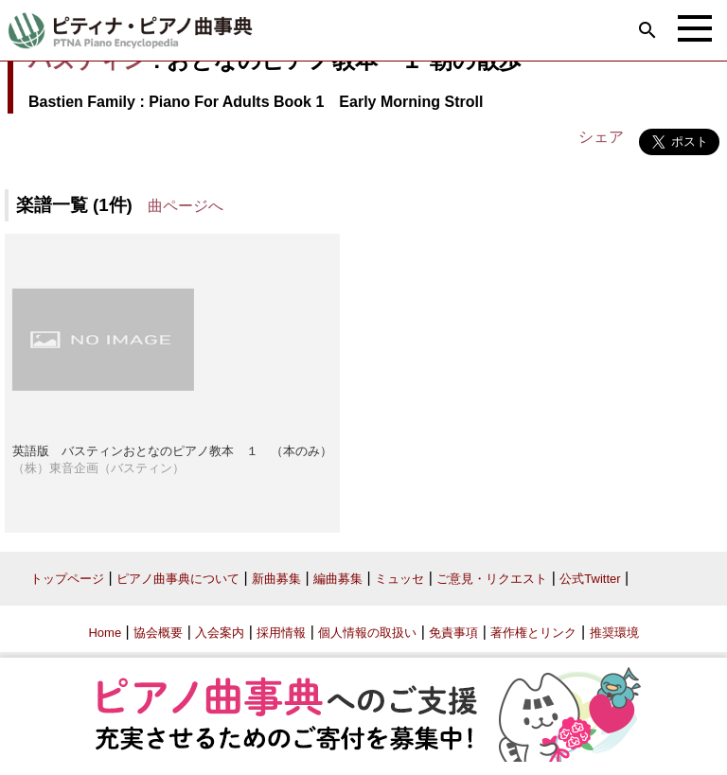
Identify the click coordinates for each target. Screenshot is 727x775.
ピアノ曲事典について (177, 579)
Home (104, 632)
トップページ (67, 579)
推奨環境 (614, 632)
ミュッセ (399, 579)
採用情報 (281, 632)
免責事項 (453, 632)
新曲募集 (276, 579)
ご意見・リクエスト (491, 579)
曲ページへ (185, 206)
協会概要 (158, 632)
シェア (601, 137)
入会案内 (219, 632)
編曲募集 (338, 579)
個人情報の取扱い (367, 632)
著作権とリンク (533, 632)
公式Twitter (589, 579)
